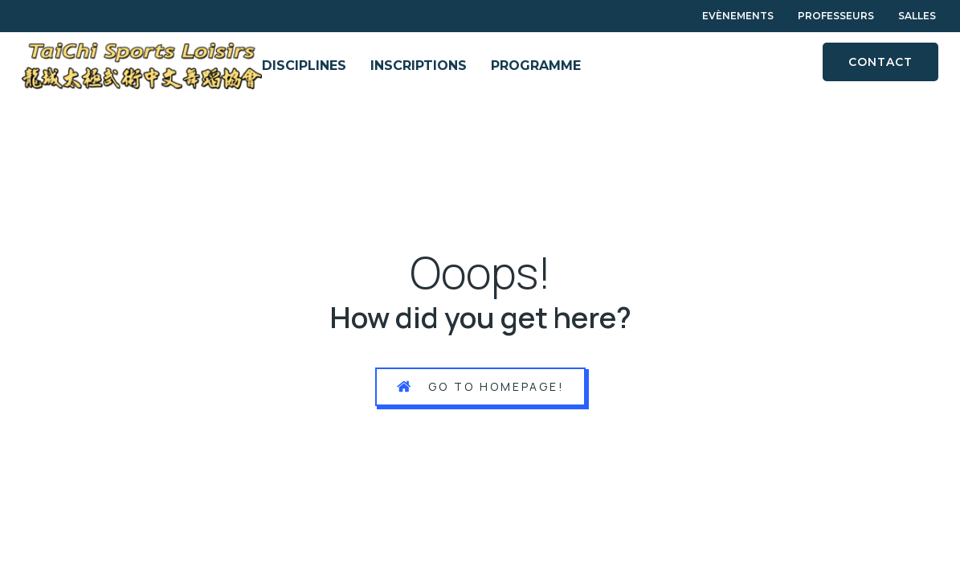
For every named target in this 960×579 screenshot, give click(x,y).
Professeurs (836, 16)
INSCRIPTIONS (418, 65)
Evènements (738, 16)
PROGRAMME (536, 65)
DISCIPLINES (304, 65)
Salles (917, 16)
